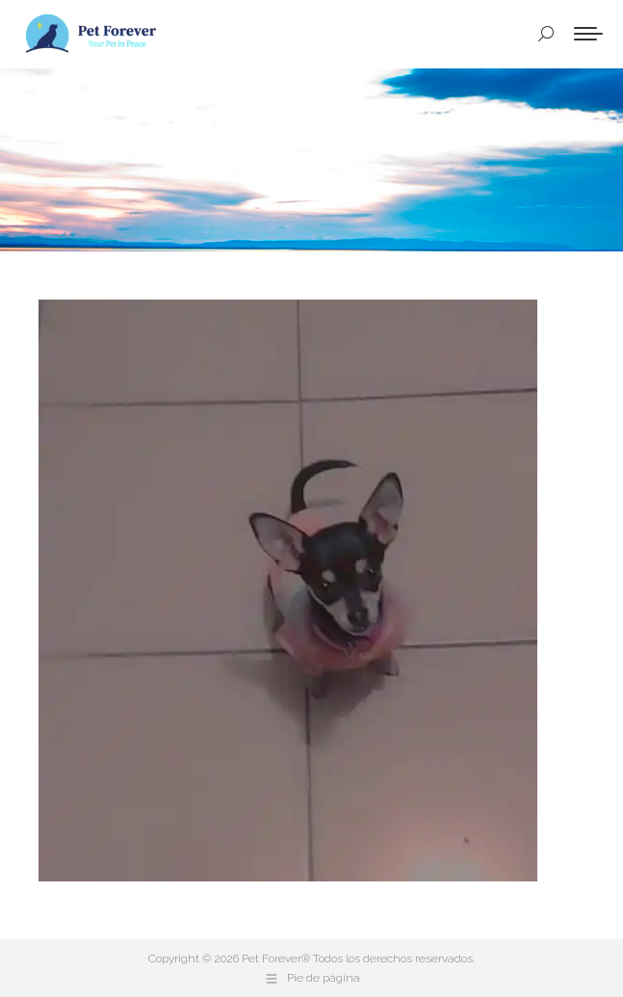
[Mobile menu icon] (588, 33)
